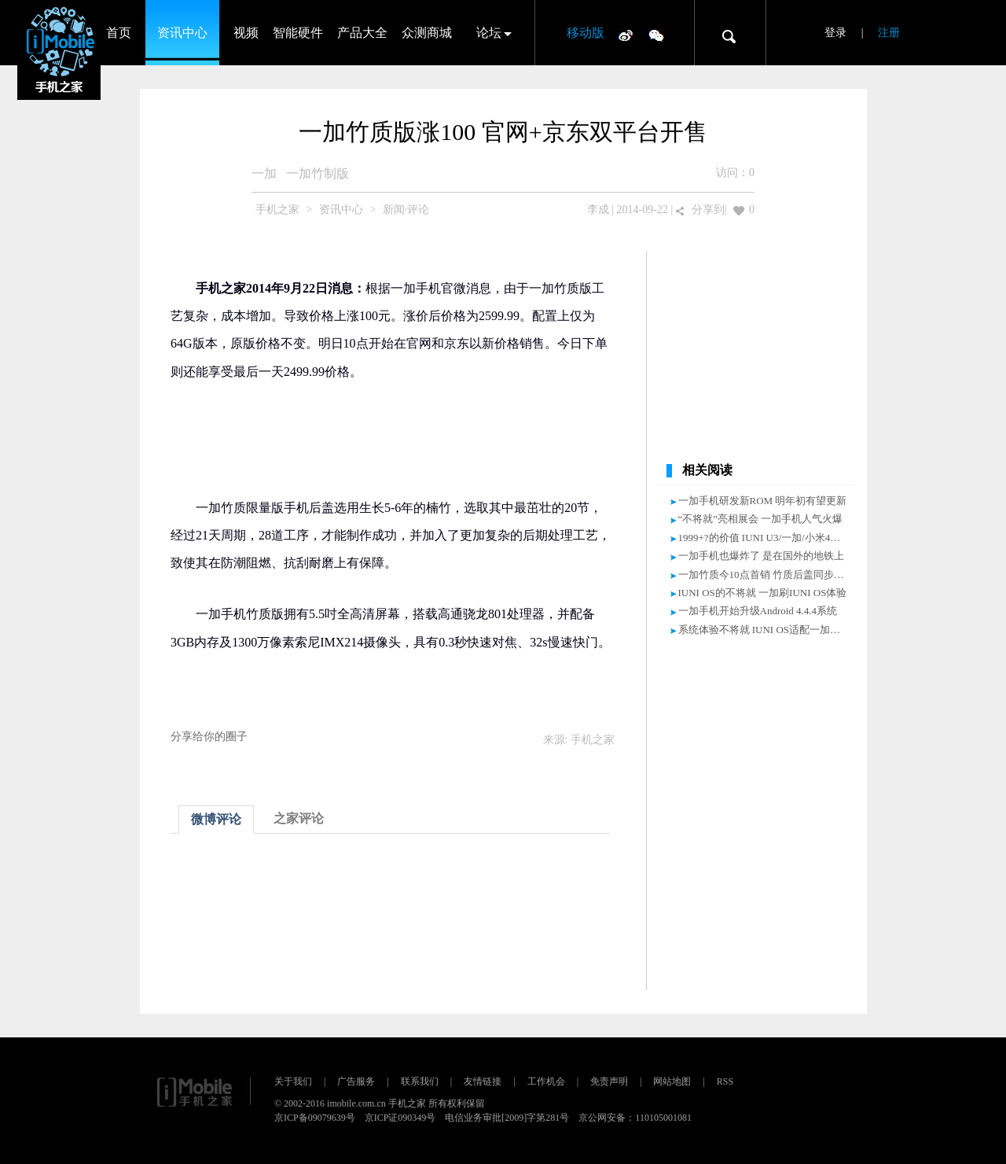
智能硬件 (298, 32)
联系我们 (420, 1081)
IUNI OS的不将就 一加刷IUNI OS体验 (762, 593)
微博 (626, 34)
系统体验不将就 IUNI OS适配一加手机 (764, 629)
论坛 (488, 32)
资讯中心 (182, 32)
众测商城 (427, 32)
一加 (264, 173)
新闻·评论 (406, 209)
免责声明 (609, 1081)
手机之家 (277, 209)
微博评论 (216, 819)
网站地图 (672, 1081)
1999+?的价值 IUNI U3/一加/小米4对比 (764, 537)
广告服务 (356, 1081)
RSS (725, 1081)
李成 (598, 209)
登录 (835, 33)
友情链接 (482, 1081)
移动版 (585, 32)
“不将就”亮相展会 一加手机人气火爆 (760, 519)
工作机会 (546, 1081)
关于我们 (293, 1081)
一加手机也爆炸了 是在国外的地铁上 (761, 556)
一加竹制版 (317, 173)
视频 (246, 32)
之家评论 (299, 818)
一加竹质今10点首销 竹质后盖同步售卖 (766, 574)
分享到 (708, 209)
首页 (118, 32)
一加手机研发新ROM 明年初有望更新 (762, 500)
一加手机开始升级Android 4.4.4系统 (758, 611)
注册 (889, 33)
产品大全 (362, 32)
